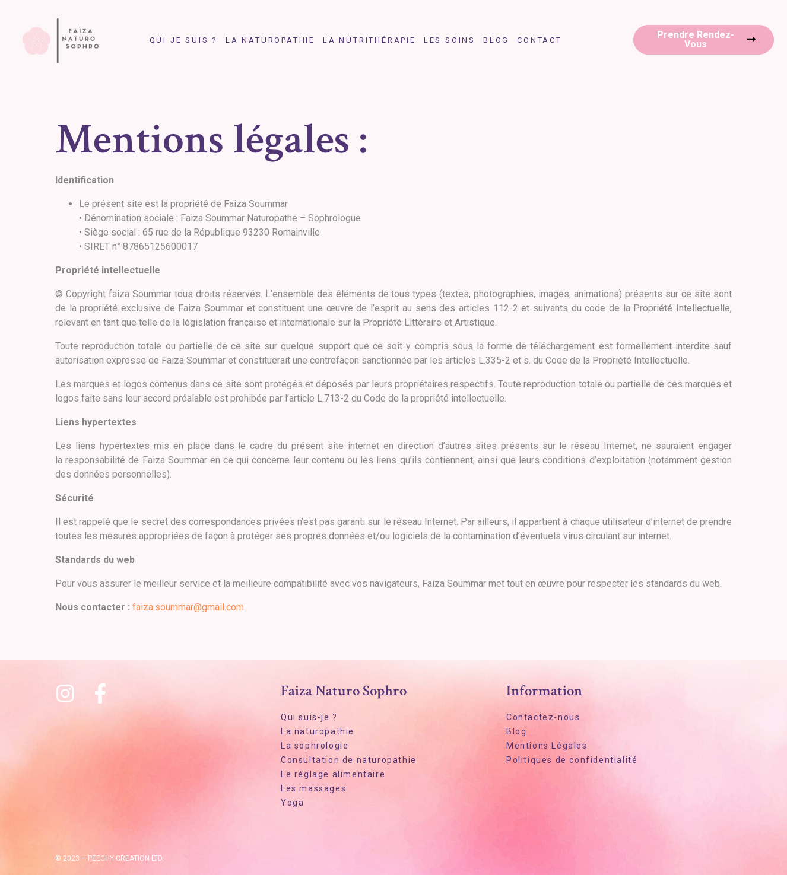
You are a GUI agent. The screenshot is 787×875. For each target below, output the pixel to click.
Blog (496, 40)
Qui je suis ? (184, 40)
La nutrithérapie (369, 40)
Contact (539, 40)
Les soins (449, 40)
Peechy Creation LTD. (126, 858)
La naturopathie (270, 40)
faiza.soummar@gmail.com (188, 607)
